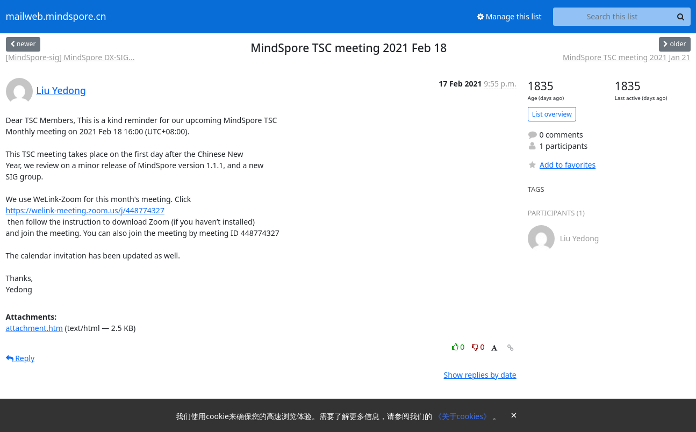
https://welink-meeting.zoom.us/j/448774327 (85, 210)
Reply (20, 358)
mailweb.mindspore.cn (56, 16)
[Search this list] (612, 17)
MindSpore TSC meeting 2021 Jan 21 (626, 57)
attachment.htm (34, 328)
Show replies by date (480, 375)
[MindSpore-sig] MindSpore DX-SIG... (70, 57)
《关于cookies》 (463, 416)
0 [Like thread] (459, 347)
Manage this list (509, 16)
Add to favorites (561, 165)
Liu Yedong (61, 90)
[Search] (681, 17)
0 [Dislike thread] (478, 347)
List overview (552, 114)
